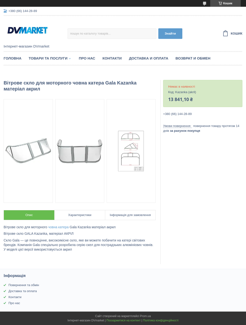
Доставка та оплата (22, 291)
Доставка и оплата (148, 58)
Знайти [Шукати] (170, 33)
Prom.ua (145, 316)
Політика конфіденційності (160, 320)
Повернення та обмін (23, 285)
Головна (12, 58)
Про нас (87, 58)
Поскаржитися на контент (123, 320)
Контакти (112, 58)
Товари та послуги (48, 58)
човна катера (58, 227)
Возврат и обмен (193, 58)
